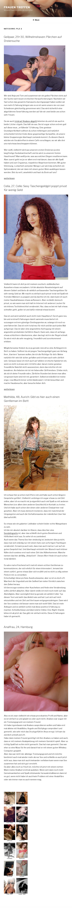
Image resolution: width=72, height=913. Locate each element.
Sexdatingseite (11, 533)
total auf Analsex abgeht (26, 121)
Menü (36, 20)
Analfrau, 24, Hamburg (18, 627)
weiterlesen (9, 178)
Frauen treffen (17, 7)
